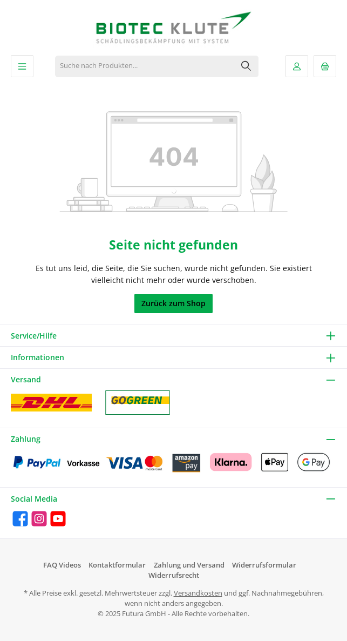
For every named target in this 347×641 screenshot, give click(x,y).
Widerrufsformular (264, 565)
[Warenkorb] (325, 66)
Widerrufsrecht (173, 575)
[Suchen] (246, 66)
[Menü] (22, 66)
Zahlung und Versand (189, 565)
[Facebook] (20, 518)
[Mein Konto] (296, 66)
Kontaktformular (117, 565)
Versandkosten (198, 593)
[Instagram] (39, 518)
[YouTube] (58, 518)
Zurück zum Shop (173, 303)
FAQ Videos (62, 565)
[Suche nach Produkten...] (145, 66)
